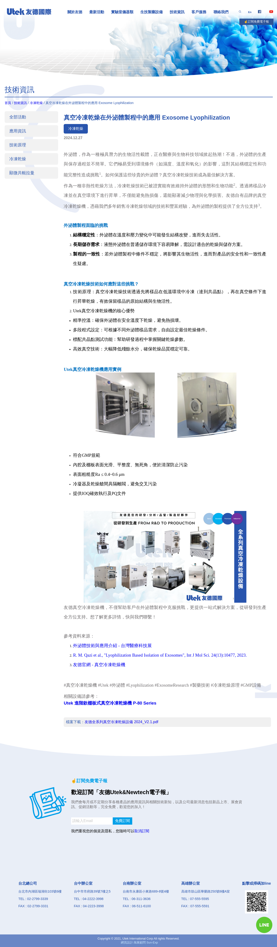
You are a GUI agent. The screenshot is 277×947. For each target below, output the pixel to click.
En (249, 12)
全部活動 (17, 116)
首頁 (8, 103)
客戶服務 (198, 12)
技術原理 (17, 144)
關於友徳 (74, 12)
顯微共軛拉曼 (21, 172)
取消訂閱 (141, 831)
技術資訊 (177, 12)
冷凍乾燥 (36, 103)
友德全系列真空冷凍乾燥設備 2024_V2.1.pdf (121, 722)
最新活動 (96, 12)
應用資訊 (17, 130)
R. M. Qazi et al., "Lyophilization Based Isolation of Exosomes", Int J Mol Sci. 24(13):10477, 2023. (160, 655)
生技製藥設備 (151, 12)
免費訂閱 (122, 821)
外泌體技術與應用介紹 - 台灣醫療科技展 (112, 645)
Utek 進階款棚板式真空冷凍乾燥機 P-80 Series (110, 703)
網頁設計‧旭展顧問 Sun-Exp (139, 942)
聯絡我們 (221, 12)
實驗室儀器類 (122, 12)
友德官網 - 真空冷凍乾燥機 (99, 664)
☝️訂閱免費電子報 (256, 21)
